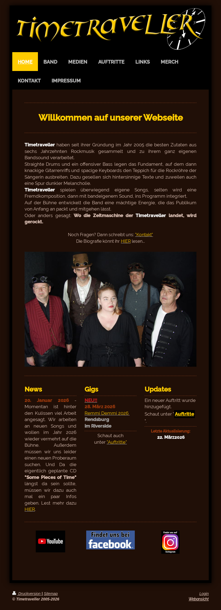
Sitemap (51, 593)
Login (204, 593)
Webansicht (199, 599)
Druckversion (26, 593)
